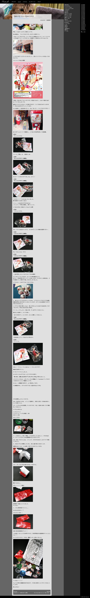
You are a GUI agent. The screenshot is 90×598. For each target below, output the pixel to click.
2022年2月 (83, 9)
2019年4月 (83, 23)
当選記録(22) (67, 28)
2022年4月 (83, 7)
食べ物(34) (67, 22)
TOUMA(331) (67, 9)
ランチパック (32, 2)
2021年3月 (83, 14)
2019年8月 (83, 18)
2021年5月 (83, 12)
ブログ (39, 2)
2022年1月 (83, 11)
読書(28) (66, 26)
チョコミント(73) (68, 16)
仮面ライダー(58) (68, 17)
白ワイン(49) (67, 18)
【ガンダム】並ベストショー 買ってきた (42, 592)
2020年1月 (83, 17)
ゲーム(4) (66, 31)
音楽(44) (66, 19)
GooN (19, 2)
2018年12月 (83, 24)
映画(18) (66, 29)
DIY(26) (66, 27)
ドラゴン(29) (67, 23)
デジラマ (14, 2)
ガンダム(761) (67, 6)
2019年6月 (83, 21)
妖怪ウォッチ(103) (68, 14)
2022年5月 (83, 6)
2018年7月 (83, 27)
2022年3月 (83, 8)
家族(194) (66, 12)
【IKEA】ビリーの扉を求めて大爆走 (22, 592)
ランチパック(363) (68, 7)
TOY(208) (66, 11)
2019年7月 (83, 19)
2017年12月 (83, 29)
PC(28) (66, 24)
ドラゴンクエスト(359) (69, 8)
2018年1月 (83, 28)
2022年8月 (83, 4)
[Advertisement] (72, 51)
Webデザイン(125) (68, 13)
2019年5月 (83, 22)
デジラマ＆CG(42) (68, 21)
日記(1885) (67, 4)
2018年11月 (83, 26)
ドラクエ (25, 2)
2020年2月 (83, 16)
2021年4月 (83, 13)
